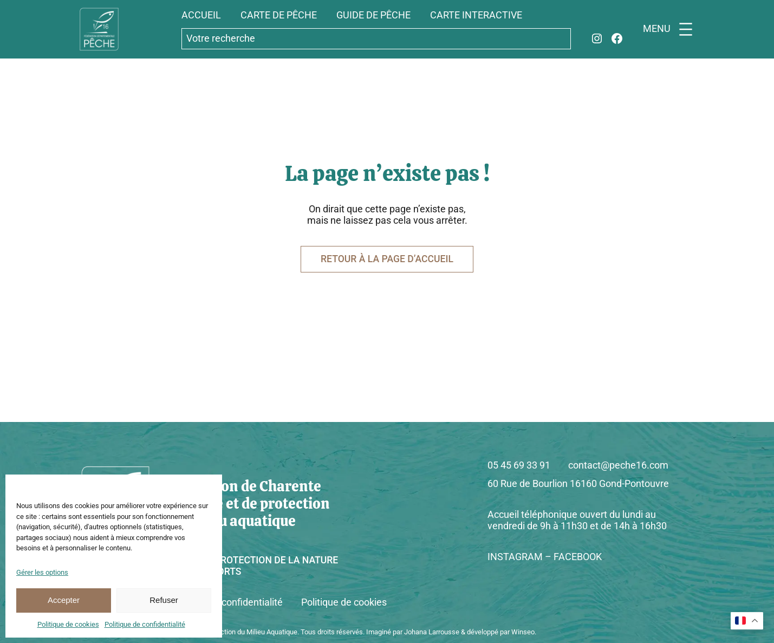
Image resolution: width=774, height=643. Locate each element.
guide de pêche (373, 15)
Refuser (163, 600)
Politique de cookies (68, 624)
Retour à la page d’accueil (387, 259)
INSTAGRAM (515, 556)
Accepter (64, 600)
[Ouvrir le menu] (670, 29)
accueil (201, 15)
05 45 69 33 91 (518, 465)
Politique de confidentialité (145, 624)
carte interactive (476, 15)
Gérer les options (42, 572)
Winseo (523, 632)
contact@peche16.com (618, 465)
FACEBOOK (578, 556)
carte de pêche (278, 15)
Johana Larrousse (431, 632)
